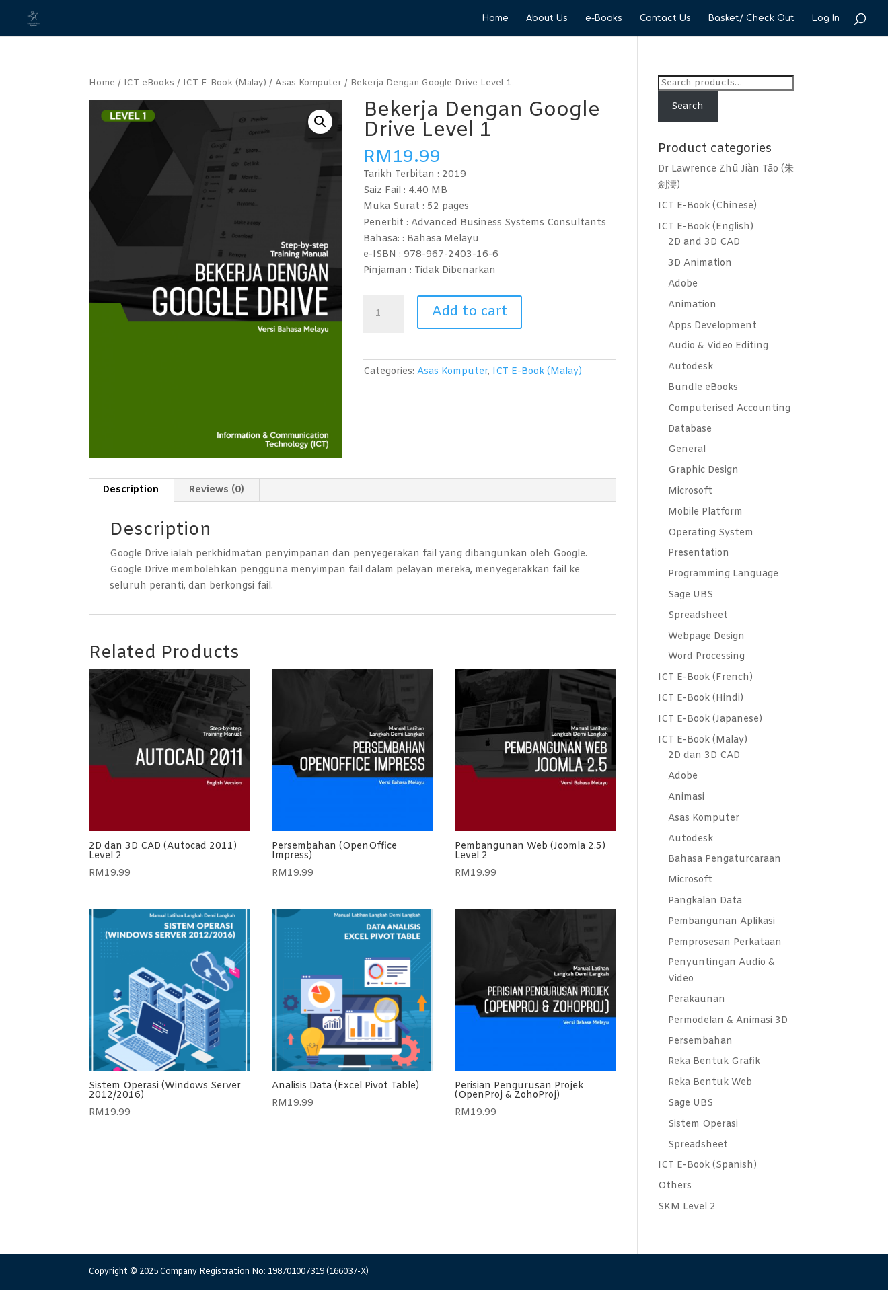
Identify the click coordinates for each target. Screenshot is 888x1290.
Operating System (710, 533)
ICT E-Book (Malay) (224, 83)
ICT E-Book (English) (705, 227)
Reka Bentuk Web (710, 1082)
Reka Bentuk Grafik (714, 1061)
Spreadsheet (698, 615)
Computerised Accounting (729, 408)
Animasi (686, 797)
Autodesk (690, 367)
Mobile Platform (705, 512)
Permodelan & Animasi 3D (728, 1020)
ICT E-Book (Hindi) (700, 698)
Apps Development (712, 325)
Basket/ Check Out (751, 18)
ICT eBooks (149, 83)
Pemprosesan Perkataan (725, 942)
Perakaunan (696, 999)
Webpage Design (706, 636)
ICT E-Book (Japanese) (710, 719)
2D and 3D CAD (704, 242)
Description (131, 490)
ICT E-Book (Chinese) (707, 206)
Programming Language (723, 574)
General (687, 449)
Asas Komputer (308, 83)
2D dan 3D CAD (704, 755)
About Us (547, 18)
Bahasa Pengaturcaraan (724, 859)
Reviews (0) (216, 490)
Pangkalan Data (705, 901)
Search (687, 106)
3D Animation (700, 263)
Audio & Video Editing (718, 346)
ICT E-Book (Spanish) (707, 1165)
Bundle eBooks (703, 387)
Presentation (698, 553)
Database (690, 429)
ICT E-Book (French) (705, 677)
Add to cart (469, 312)
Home (495, 18)
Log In (826, 18)
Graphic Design (703, 470)
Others (675, 1186)
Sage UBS (690, 595)
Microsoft (690, 491)
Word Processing (706, 656)
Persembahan (700, 1041)
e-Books (603, 18)
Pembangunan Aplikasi (721, 921)
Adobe (683, 284)
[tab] (131, 490)
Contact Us (665, 18)
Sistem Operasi (703, 1124)
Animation (692, 305)
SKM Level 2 (687, 1207)
